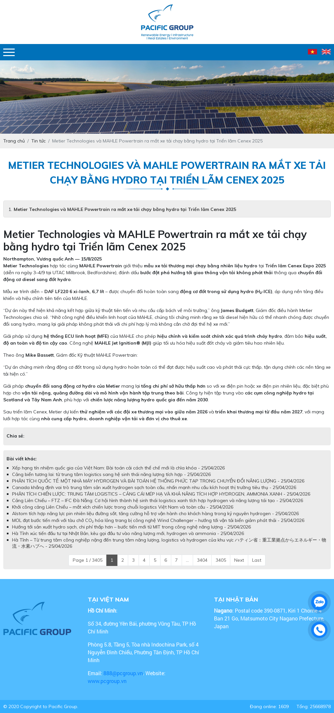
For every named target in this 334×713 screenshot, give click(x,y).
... (187, 560)
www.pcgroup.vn (108, 680)
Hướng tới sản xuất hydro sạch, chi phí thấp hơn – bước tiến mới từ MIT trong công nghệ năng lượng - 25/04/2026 (131, 527)
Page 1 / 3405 (87, 560)
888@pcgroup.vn (123, 673)
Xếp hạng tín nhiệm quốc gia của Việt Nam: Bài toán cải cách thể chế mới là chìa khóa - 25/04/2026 (118, 468)
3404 (202, 560)
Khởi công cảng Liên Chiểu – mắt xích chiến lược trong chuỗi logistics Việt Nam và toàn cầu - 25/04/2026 (122, 507)
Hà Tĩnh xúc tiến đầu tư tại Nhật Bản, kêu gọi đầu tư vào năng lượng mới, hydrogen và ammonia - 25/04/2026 (128, 533)
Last (256, 560)
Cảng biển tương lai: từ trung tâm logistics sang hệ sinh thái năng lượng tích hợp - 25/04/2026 (111, 474)
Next (239, 560)
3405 (221, 560)
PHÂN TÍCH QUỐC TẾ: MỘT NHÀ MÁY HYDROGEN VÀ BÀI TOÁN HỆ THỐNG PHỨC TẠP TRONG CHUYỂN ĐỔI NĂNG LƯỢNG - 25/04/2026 (158, 481)
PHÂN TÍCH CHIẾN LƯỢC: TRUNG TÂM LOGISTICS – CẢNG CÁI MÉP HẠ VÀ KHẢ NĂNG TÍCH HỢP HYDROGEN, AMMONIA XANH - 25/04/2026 (161, 494)
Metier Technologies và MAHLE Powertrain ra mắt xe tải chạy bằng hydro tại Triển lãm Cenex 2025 (125, 209)
